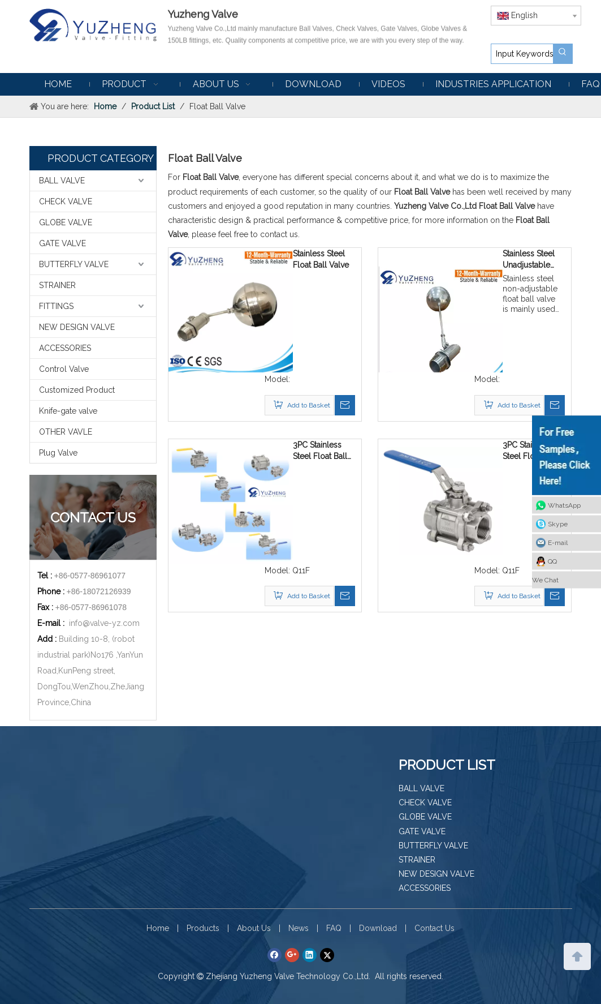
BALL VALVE (62, 180)
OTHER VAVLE (65, 431)
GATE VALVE (62, 243)
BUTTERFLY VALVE (74, 264)
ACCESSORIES (65, 348)
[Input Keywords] (522, 53)
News (298, 928)
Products (203, 928)
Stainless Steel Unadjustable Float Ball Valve (531, 260)
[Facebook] (274, 954)
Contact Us (434, 928)
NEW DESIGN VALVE (77, 327)
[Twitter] (327, 954)
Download (378, 928)
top (577, 955)
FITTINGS (56, 306)
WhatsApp (564, 505)
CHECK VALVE (65, 201)
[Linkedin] (309, 954)
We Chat (545, 580)
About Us (254, 928)
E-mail (558, 543)
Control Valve (64, 369)
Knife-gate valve (68, 410)
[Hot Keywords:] (562, 53)
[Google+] (292, 954)
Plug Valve (58, 452)
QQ (552, 561)
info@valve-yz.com (104, 623)
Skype (558, 524)
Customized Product (77, 389)
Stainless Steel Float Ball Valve (321, 259)
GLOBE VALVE (65, 222)
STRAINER (57, 285)
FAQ (333, 928)
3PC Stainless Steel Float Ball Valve (320, 451)
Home (157, 928)
